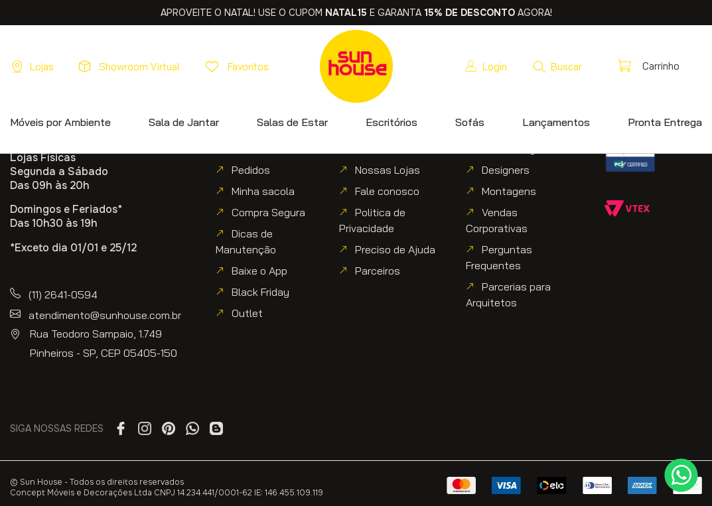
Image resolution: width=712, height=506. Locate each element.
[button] (557, 66)
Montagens (509, 191)
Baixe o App (259, 270)
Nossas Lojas (387, 169)
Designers (506, 169)
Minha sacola (263, 191)
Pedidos (251, 169)
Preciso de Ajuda (395, 249)
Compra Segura (268, 212)
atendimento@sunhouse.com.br (105, 315)
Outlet (247, 313)
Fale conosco (387, 191)
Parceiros (377, 270)
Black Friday (260, 291)
